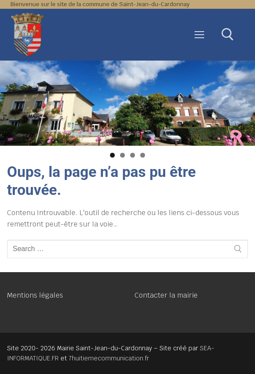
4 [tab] (142, 155)
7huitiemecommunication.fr (109, 358)
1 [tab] (112, 155)
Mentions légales (35, 295)
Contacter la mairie (166, 295)
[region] (127, 103)
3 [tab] (132, 155)
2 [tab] (122, 155)
